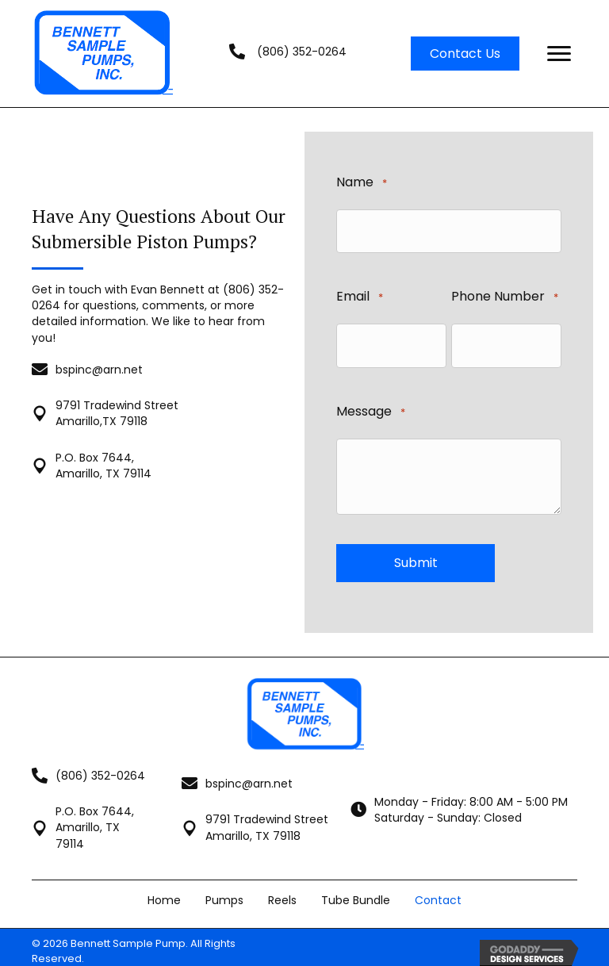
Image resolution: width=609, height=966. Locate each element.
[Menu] (559, 53)
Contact (438, 891)
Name (361, 182)
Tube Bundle (355, 891)
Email (359, 294)
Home (164, 891)
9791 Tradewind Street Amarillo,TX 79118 (117, 409)
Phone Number (504, 294)
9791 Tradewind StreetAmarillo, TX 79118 (266, 819)
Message (370, 405)
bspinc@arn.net (99, 365)
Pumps (224, 891)
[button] (465, 53)
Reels (282, 891)
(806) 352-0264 (302, 51)
